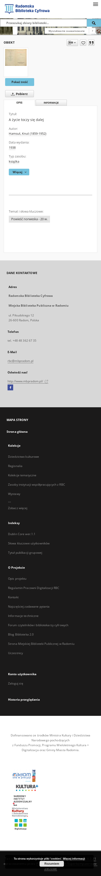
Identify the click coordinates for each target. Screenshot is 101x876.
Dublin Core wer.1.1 (21, 534)
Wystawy (14, 494)
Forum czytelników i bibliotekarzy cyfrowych (38, 625)
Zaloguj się (15, 683)
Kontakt (13, 597)
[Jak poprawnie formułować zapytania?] (92, 31)
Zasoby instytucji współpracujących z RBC (36, 484)
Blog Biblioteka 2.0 (21, 634)
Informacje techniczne (23, 616)
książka (14, 161)
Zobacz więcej (18, 508)
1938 (12, 147)
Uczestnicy (15, 653)
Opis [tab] (19, 102)
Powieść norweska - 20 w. (29, 219)
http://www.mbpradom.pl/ (28, 381)
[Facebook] (10, 387)
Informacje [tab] (51, 102)
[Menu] (95, 4)
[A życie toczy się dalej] (16, 57)
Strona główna (17, 432)
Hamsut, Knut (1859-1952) (27, 134)
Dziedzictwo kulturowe (23, 457)
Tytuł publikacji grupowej (25, 553)
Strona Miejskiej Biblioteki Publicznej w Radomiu (41, 644)
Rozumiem (51, 863)
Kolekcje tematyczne (22, 475)
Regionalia (15, 466)
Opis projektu (17, 578)
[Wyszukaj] (94, 23)
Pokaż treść (19, 82)
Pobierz (18, 94)
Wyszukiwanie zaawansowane (67, 31)
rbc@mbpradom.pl (20, 361)
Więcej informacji (74, 858)
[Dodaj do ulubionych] (83, 42)
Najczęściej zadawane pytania (29, 606)
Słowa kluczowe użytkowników (29, 543)
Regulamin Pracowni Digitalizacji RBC (33, 588)
